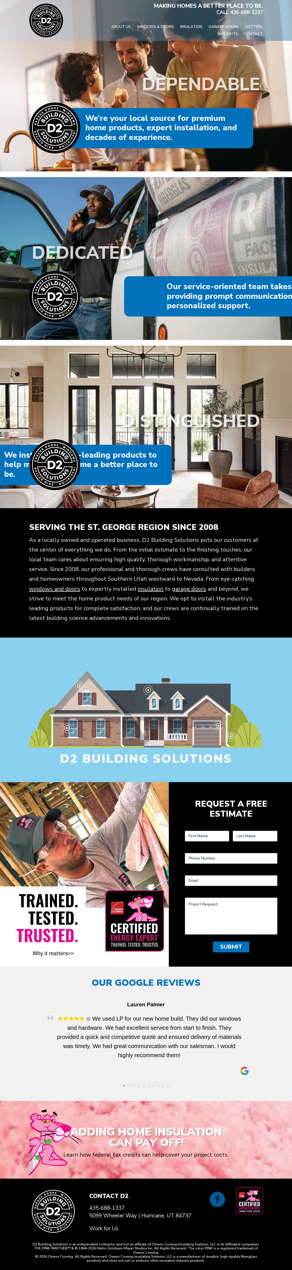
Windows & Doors (155, 27)
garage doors (189, 589)
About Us (121, 27)
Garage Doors (223, 27)
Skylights (227, 34)
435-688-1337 (246, 12)
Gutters (254, 27)
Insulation (191, 27)
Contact (253, 34)
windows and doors (54, 589)
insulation (150, 589)
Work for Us (103, 1228)
